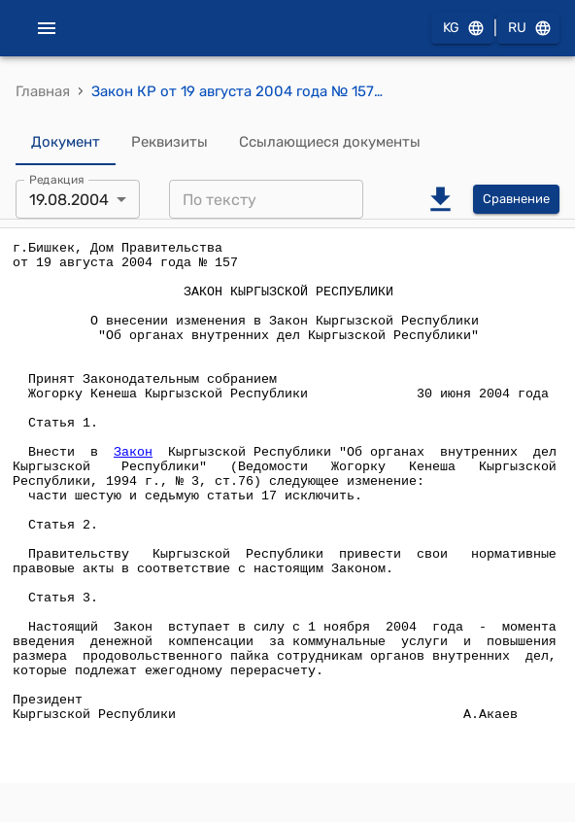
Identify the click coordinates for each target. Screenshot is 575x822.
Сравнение (516, 200)
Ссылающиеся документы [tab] (329, 142)
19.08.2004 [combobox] (69, 199)
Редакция (57, 180)
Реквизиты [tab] (169, 142)
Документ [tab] (66, 142)
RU (528, 29)
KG (462, 29)
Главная (43, 91)
